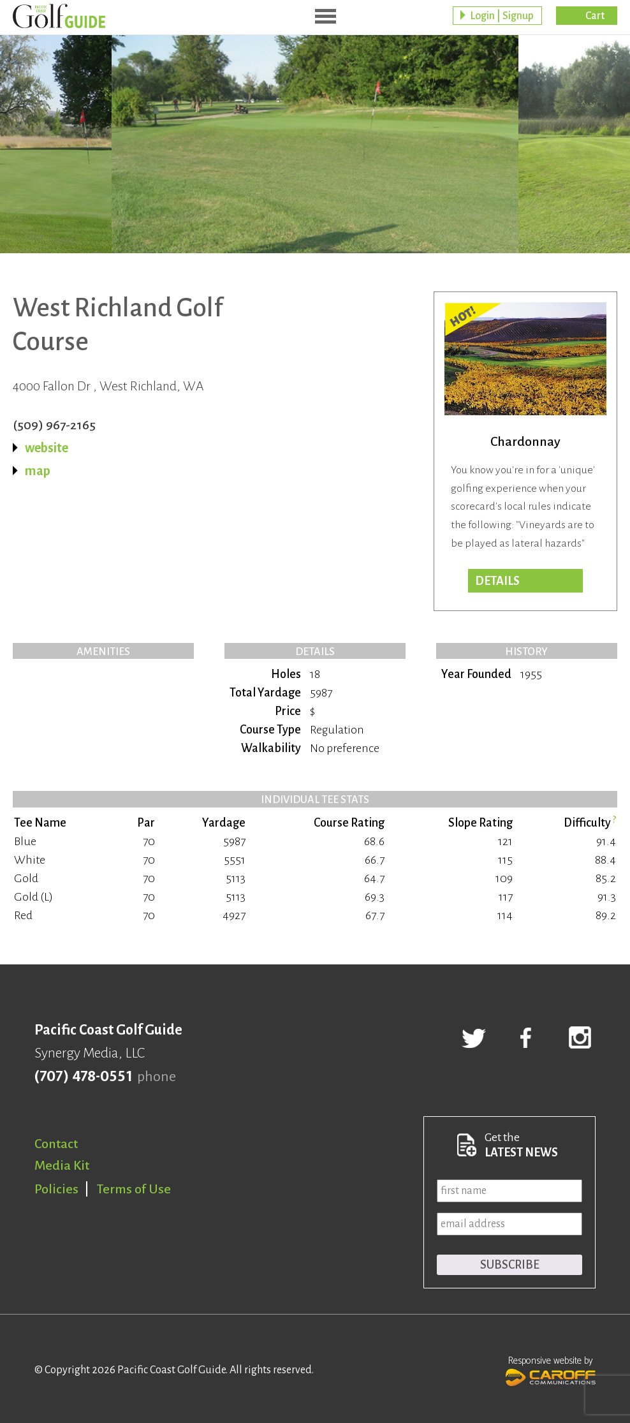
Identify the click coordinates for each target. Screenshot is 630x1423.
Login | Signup (502, 16)
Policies (56, 1189)
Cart (594, 16)
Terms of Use (134, 1189)
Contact (56, 1144)
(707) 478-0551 (83, 1076)
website (46, 448)
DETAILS (497, 581)
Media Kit (61, 1165)
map (37, 471)
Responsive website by (551, 1369)
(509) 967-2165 (54, 425)
